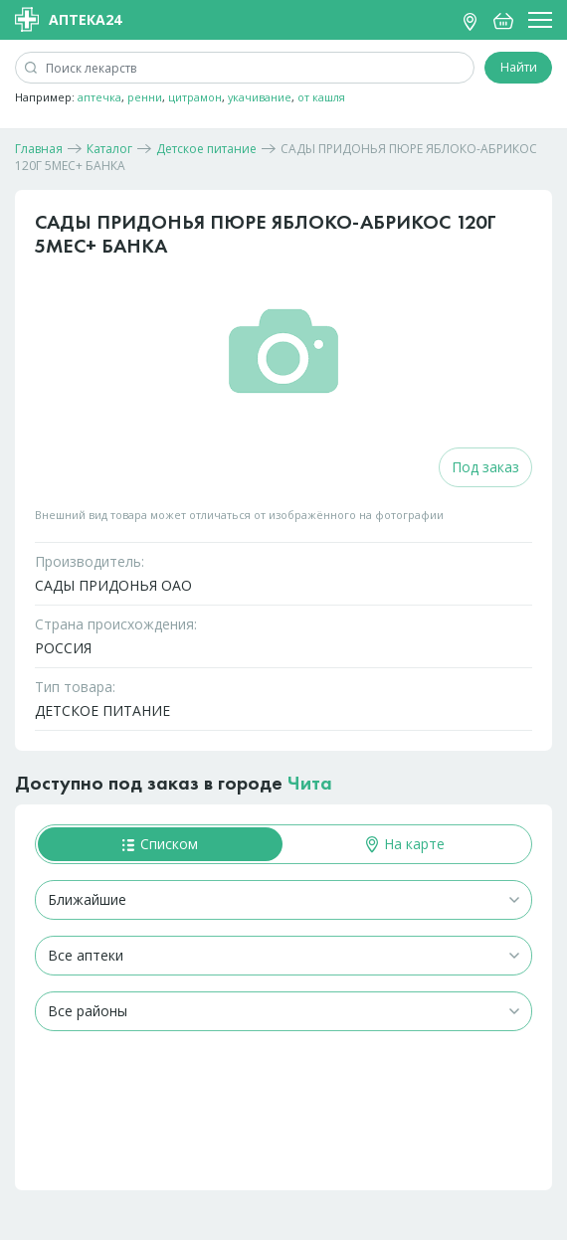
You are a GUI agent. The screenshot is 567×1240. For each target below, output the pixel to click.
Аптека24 (68, 19)
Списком (160, 843)
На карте (405, 843)
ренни (144, 96)
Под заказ (485, 466)
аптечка (99, 96)
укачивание (259, 96)
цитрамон (195, 96)
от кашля (321, 96)
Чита (309, 783)
